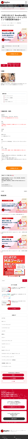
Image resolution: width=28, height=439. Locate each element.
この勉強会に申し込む (14, 54)
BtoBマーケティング (6, 350)
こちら (12, 175)
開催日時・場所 (10, 64)
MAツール (3, 321)
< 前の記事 (2, 191)
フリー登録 (13, 381)
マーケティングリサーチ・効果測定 (9, 360)
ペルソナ (3, 347)
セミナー (3, 337)
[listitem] (14, 84)
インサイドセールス (6, 327)
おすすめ (3, 318)
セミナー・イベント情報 (7, 12)
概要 (4, 65)
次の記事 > (25, 191)
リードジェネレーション (6, 366)
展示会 (3, 334)
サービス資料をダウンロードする (14, 407)
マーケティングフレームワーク (8, 356)
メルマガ (3, 331)
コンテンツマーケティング (7, 340)
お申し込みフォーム (17, 64)
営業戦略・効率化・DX (6, 363)
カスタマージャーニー (6, 344)
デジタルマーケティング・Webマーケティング (11, 353)
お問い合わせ (14, 418)
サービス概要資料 (13, 378)
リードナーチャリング (6, 324)
